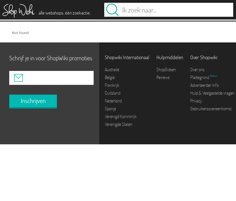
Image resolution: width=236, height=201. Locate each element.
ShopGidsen (166, 69)
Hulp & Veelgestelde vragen (212, 93)
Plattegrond (200, 77)
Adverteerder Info (204, 85)
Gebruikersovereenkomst (211, 108)
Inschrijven (33, 101)
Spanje (110, 108)
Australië (112, 69)
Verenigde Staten (119, 124)
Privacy (196, 101)
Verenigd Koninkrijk (120, 116)
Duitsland (112, 93)
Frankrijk (112, 85)
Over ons (197, 69)
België (110, 77)
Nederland (113, 101)
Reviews (163, 77)
